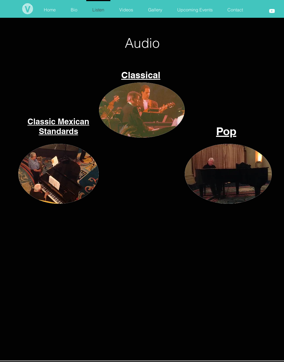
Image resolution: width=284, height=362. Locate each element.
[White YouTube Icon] (271, 10)
